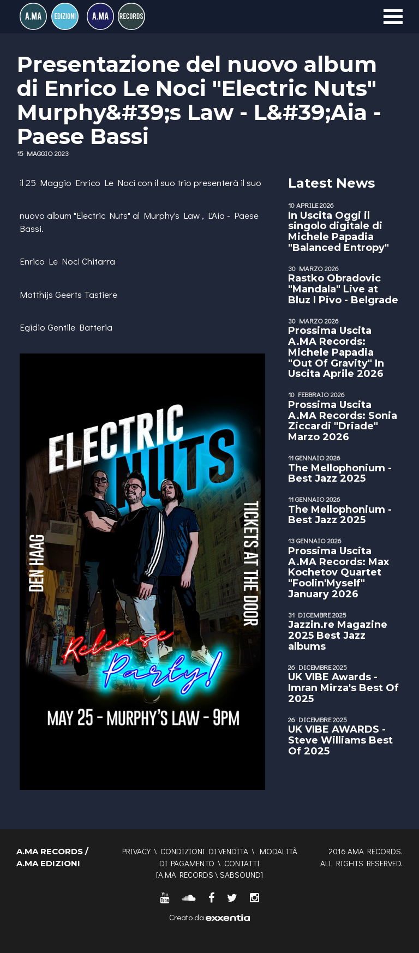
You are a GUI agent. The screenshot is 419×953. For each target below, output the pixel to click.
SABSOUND (240, 874)
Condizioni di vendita (204, 851)
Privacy (136, 851)
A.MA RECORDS (185, 874)
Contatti (242, 863)
